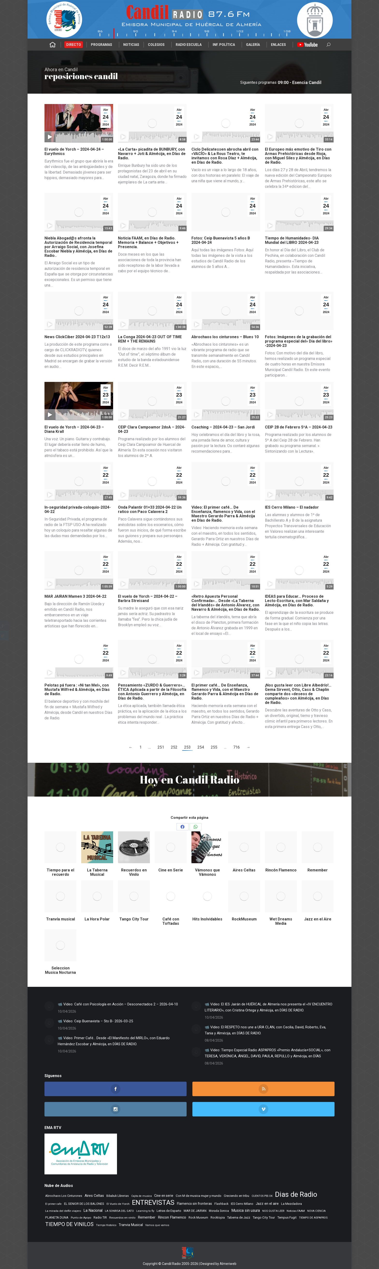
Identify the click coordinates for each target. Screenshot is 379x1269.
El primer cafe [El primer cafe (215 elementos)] (53, 1204)
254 (200, 747)
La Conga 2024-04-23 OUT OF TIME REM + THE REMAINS (150, 339)
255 (214, 747)
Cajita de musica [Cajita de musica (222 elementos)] (141, 1196)
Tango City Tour (134, 919)
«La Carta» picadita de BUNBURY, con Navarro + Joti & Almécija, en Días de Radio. (152, 153)
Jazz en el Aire (317, 919)
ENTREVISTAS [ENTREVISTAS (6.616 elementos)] (153, 1202)
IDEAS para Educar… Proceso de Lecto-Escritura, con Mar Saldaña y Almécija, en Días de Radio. (297, 600)
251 (161, 747)
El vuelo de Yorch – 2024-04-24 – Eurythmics (74, 151)
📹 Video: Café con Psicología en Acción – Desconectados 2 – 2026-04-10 (118, 1004)
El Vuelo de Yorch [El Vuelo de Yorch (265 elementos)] (118, 1204)
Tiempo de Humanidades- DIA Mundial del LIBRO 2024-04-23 (292, 240)
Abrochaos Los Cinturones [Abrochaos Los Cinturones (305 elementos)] (63, 1196)
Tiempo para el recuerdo (60, 872)
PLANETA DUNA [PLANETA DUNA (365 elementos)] (56, 1217)
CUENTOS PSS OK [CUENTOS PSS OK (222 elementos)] (262, 1196)
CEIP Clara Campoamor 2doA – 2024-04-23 (151, 429)
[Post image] (49, 1006)
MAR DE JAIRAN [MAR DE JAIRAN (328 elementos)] (195, 1211)
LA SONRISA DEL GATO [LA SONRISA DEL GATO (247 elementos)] (119, 1211)
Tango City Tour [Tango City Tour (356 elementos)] (264, 1217)
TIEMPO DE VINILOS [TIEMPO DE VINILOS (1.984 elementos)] (69, 1224)
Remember (317, 870)
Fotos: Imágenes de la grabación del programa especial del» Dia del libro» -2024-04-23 (298, 341)
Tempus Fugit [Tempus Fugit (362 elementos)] (287, 1217)
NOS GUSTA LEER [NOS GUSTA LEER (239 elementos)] (273, 1211)
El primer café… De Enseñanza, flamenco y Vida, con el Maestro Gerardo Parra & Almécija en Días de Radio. (224, 692)
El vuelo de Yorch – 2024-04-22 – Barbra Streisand (147, 598)
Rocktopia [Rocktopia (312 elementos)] (218, 1217)
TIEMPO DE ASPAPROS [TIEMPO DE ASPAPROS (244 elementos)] (313, 1217)
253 (187, 747)
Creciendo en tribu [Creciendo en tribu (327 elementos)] (236, 1196)
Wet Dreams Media (281, 921)
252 (174, 747)
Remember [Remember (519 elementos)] (146, 1217)
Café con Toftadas (170, 921)
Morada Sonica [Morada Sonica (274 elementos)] (219, 1211)
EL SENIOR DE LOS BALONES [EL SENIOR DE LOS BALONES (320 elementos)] (84, 1204)
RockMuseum (244, 919)
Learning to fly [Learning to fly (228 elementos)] (145, 1211)
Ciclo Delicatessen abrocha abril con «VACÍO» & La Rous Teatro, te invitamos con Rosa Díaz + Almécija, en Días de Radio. (224, 156)
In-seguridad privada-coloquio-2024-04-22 (77, 509)
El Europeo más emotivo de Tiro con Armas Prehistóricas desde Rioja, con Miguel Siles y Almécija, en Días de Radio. (298, 156)
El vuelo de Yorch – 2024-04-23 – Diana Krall (74, 429)
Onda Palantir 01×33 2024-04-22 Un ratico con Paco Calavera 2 (150, 509)
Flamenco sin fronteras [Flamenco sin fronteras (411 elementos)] (194, 1204)
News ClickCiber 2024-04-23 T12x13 (77, 337)
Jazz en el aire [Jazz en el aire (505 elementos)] (267, 1203)
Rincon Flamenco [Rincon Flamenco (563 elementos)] (172, 1217)
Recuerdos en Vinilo (134, 872)
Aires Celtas (244, 870)
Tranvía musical (60, 919)
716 (236, 747)
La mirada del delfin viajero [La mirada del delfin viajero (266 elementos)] (63, 1211)
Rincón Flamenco (281, 870)
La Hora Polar (97, 919)
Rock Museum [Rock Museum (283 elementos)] (198, 1217)
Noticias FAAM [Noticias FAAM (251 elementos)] (296, 1211)
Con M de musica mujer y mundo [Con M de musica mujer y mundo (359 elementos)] (198, 1196)
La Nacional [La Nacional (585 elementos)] (92, 1210)
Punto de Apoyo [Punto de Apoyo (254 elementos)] (81, 1217)
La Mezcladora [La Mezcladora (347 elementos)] (291, 1204)
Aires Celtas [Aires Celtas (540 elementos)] (94, 1195)
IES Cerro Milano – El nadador (292, 507)
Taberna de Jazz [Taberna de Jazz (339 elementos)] (238, 1217)
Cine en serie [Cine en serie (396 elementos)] (163, 1196)
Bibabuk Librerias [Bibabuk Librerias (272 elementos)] (117, 1196)
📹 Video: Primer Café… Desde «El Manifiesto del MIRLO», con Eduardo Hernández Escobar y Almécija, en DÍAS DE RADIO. (114, 1041)
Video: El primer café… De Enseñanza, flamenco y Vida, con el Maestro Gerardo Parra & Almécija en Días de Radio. (223, 514)
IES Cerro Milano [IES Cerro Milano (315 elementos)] (242, 1204)
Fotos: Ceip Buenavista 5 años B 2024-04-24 (220, 240)
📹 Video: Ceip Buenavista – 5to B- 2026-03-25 (95, 1021)
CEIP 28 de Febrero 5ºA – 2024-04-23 (298, 427)
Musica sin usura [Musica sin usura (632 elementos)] (245, 1210)
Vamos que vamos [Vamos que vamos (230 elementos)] (157, 1225)
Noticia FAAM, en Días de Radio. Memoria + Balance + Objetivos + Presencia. (148, 242)
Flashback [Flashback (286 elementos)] (221, 1204)
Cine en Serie (170, 870)
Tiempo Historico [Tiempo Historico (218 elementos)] (106, 1225)
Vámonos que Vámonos (207, 872)
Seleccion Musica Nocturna (60, 970)
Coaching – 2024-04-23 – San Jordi (223, 427)
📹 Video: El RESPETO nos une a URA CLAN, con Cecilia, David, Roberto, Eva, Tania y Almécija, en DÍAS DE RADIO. (265, 1030)
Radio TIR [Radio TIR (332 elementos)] (100, 1217)
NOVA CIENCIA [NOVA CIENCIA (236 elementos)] (316, 1211)
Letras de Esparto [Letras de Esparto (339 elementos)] (169, 1211)
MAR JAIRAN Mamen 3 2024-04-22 (75, 596)
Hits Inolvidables (207, 919)
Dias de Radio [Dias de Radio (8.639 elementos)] (296, 1195)
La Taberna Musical (97, 872)
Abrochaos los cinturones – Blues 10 (225, 337)
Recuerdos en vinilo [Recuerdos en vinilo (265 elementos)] (122, 1217)
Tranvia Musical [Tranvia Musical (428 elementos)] (131, 1225)
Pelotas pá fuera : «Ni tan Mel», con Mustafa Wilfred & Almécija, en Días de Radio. (77, 689)
